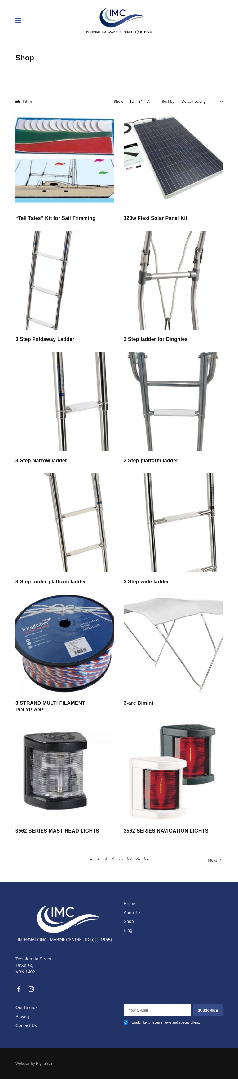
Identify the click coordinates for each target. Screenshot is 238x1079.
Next (212, 860)
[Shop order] (202, 101)
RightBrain (44, 1063)
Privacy (22, 1016)
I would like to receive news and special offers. (165, 1022)
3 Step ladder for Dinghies (156, 339)
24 (140, 101)
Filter (23, 101)
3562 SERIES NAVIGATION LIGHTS (166, 830)
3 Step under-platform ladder (50, 581)
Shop (129, 921)
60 (129, 858)
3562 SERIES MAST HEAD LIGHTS (57, 830)
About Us (133, 912)
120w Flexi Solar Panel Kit (155, 218)
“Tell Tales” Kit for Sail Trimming (55, 218)
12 (132, 101)
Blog (128, 930)
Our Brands (26, 1007)
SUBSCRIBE (208, 1010)
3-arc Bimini (138, 703)
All (149, 101)
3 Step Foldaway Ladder (44, 339)
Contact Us (26, 1025)
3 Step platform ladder (151, 460)
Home (129, 903)
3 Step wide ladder (146, 581)
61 (137, 858)
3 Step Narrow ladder (41, 460)
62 (146, 858)
